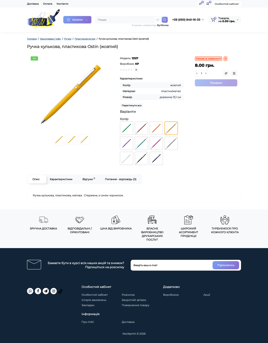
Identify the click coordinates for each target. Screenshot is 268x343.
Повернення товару (135, 305)
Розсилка (128, 294)
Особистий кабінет (227, 3)
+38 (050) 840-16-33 (186, 19)
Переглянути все (131, 105)
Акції (206, 294)
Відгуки (88, 179)
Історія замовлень (94, 300)
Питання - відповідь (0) (120, 179)
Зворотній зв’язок (134, 300)
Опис (36, 179)
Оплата (47, 3)
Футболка (162, 25)
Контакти (62, 3)
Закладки (88, 305)
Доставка (33, 3)
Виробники (171, 294)
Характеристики (61, 179)
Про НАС (88, 322)
